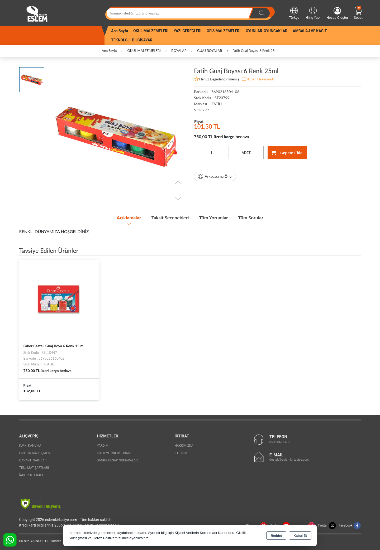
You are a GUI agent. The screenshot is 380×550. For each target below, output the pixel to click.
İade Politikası (31, 475)
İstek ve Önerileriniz (114, 453)
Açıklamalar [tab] (128, 217)
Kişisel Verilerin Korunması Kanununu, (205, 533)
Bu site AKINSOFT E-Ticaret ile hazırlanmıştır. (53, 541)
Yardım (102, 445)
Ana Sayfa (119, 31)
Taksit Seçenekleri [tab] (170, 217)
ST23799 (201, 110)
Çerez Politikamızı (107, 538)
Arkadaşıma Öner (215, 176)
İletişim (180, 453)
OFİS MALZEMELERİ (223, 31)
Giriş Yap (313, 13)
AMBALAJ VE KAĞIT (310, 31)
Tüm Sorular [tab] (251, 217)
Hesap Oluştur (337, 13)
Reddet (276, 536)
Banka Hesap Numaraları (118, 460)
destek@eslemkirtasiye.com (289, 459)
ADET (246, 153)
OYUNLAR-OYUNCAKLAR (266, 31)
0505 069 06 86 (280, 442)
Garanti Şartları (33, 460)
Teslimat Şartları (34, 467)
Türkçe (294, 13)
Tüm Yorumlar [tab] (213, 217)
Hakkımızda (183, 445)
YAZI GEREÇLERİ (187, 31)
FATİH (217, 104)
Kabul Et (300, 536)
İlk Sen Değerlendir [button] (258, 79)
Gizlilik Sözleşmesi (35, 453)
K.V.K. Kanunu (30, 445)
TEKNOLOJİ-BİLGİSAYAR (131, 40)
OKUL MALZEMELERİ (150, 31)
